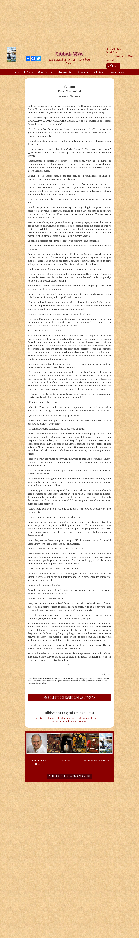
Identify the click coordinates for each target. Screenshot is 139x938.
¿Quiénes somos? (117, 71)
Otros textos (54, 721)
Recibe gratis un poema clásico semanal (69, 776)
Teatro (97, 718)
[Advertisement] (69, 23)
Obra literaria (45, 71)
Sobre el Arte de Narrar (78, 721)
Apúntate (113, 66)
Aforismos (83, 718)
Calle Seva (98, 71)
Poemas (52, 718)
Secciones (82, 71)
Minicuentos (67, 718)
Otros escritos (64, 71)
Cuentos (39, 718)
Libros (16, 71)
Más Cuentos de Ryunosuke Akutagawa (69, 697)
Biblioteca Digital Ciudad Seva (69, 712)
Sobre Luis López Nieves (39, 762)
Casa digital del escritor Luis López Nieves (69, 61)
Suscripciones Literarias (96, 760)
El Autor (28, 71)
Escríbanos (65, 760)
